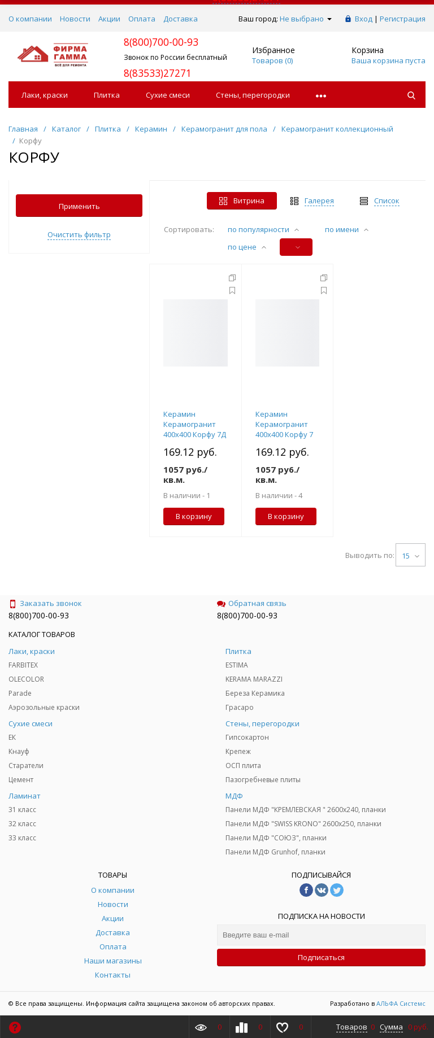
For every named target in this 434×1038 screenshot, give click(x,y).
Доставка (180, 19)
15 (410, 556)
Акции (109, 19)
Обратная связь (252, 603)
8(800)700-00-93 (38, 615)
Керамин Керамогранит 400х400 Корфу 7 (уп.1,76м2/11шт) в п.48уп (287, 434)
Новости (75, 19)
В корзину (194, 516)
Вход (363, 19)
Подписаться (321, 957)
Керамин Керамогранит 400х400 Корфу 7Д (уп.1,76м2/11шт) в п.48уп (195, 434)
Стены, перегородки (253, 95)
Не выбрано (306, 19)
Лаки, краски (44, 95)
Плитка (107, 95)
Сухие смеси (168, 95)
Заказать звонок (45, 603)
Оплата (141, 19)
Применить (79, 206)
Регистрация (403, 19)
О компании (30, 19)
